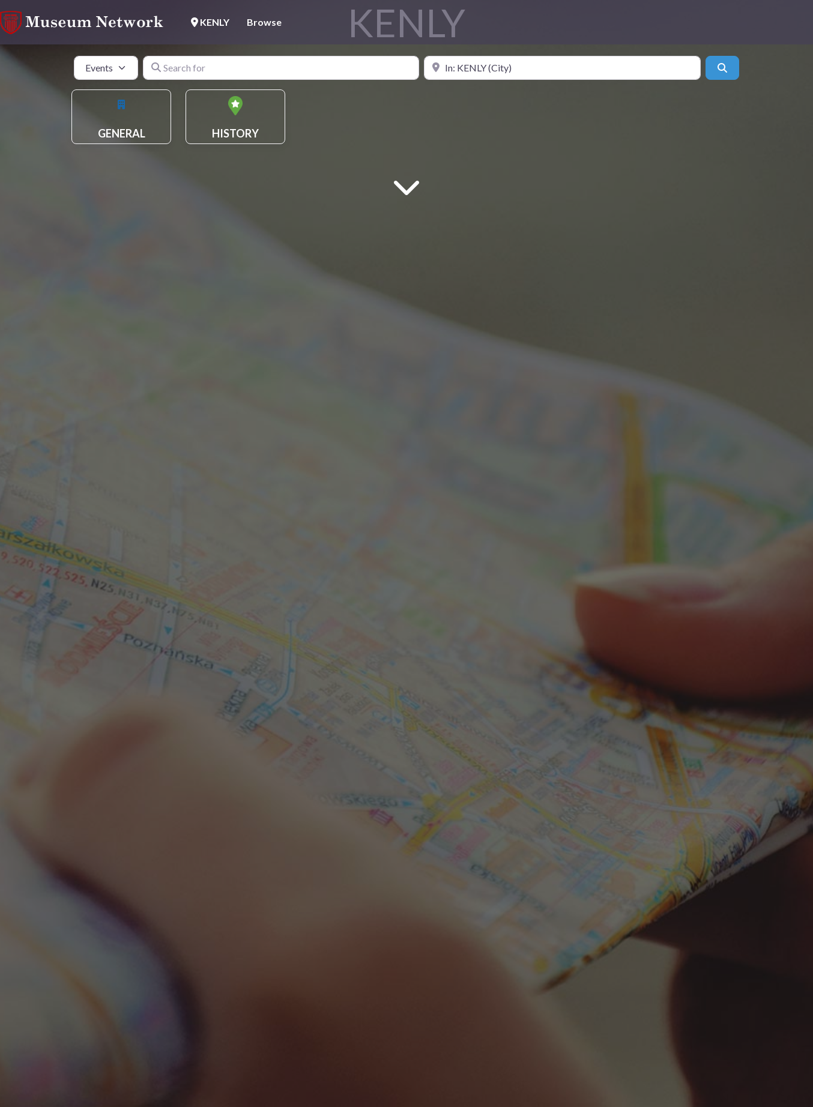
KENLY (210, 22)
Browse (264, 22)
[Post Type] (106, 68)
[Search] (722, 68)
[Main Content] (406, 186)
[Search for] (281, 68)
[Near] (562, 68)
